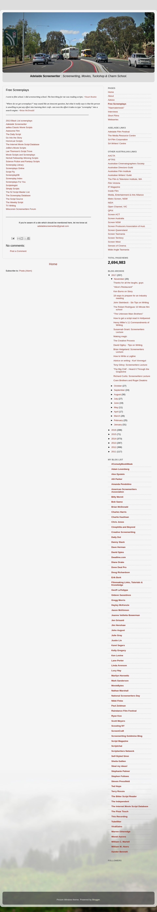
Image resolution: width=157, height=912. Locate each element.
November (119, 279)
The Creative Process (124, 340)
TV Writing (11, 205)
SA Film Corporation (118, 139)
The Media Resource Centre (122, 135)
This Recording (119, 816)
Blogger (96, 899)
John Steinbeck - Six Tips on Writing (131, 302)
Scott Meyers (118, 721)
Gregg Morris (118, 600)
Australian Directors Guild (120, 167)
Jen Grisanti (117, 620)
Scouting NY (117, 726)
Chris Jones (117, 522)
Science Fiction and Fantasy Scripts (23, 161)
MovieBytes (117, 685)
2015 (114, 434)
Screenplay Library (15, 165)
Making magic (120, 336)
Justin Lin (116, 640)
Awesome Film (13, 131)
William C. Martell (120, 841)
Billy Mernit (117, 497)
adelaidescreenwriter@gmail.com (53, 226)
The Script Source (14, 199)
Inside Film (113, 191)
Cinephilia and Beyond (123, 527)
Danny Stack (118, 542)
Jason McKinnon (120, 610)
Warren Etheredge (120, 831)
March (117, 416)
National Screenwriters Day (125, 696)
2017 (114, 275)
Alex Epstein (118, 474)
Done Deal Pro (118, 567)
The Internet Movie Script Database (22, 144)
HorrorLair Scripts (14, 141)
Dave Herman (118, 547)
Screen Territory (115, 238)
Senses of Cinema (117, 245)
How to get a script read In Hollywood (131, 318)
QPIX (110, 210)
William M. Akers (120, 846)
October (118, 386)
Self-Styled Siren (120, 756)
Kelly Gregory (118, 650)
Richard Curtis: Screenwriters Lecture (131, 376)
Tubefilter (116, 821)
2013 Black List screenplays (19, 120)
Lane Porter (117, 660)
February (118, 420)
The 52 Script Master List (18, 192)
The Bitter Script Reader (124, 796)
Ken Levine (117, 655)
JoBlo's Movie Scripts (16, 148)
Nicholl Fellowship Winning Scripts (22, 158)
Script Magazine (119, 741)
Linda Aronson (119, 665)
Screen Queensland (117, 230)
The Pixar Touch (119, 811)
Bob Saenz (117, 502)
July (116, 398)
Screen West (114, 242)
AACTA (111, 155)
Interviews (113, 111)
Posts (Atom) (25, 271)
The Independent (120, 801)
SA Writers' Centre (117, 143)
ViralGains (116, 826)
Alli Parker (116, 479)
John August (118, 630)
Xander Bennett (119, 851)
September (119, 390)
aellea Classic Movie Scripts (19, 127)
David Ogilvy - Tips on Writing (127, 345)
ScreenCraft (117, 731)
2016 (114, 430)
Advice (111, 100)
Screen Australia (116, 218)
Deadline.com (118, 557)
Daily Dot (116, 537)
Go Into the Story (14, 137)
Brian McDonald (27, 110)
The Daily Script (13, 134)
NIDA (110, 202)
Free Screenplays (117, 104)
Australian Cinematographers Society (126, 163)
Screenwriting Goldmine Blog (126, 736)
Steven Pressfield (120, 781)
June (116, 403)
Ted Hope (116, 786)
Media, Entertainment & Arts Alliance (126, 195)
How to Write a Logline (124, 356)
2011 (114, 451)
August (118, 394)
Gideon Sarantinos (121, 595)
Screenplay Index (14, 178)
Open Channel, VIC (117, 206)
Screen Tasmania (116, 234)
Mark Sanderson (120, 680)
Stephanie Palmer (120, 771)
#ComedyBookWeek (122, 464)
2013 (114, 443)
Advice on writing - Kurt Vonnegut (129, 360)
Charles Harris (118, 512)
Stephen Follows (120, 776)
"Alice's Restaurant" (123, 287)
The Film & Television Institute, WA (125, 179)
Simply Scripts (12, 188)
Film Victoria (114, 183)
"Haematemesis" (116, 108)
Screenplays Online (15, 168)
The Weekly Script (14, 202)
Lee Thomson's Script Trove (19, 151)
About (111, 96)
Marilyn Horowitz (120, 675)
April (116, 411)
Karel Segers (118, 645)
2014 (114, 438)
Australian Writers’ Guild (119, 175)
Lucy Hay (116, 670)
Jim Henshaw (118, 625)
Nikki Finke (117, 701)
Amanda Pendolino (121, 484)
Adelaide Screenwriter (16, 124)
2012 (114, 447)
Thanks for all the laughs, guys (128, 282)
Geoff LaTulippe (119, 590)
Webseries (113, 119)
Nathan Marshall (119, 690)
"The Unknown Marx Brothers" (128, 314)
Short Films (113, 115)
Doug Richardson (120, 572)
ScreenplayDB (12, 175)
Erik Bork (116, 577)
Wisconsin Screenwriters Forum (21, 209)
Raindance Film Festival (124, 711)
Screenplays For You (16, 182)
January (118, 424)
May (116, 407)
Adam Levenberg (120, 469)
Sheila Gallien (118, 761)
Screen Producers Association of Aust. (126, 226)
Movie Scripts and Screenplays (20, 155)
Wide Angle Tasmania (118, 249)
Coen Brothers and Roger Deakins (130, 380)
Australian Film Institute (119, 171)
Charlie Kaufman (120, 517)
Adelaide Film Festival (119, 131)
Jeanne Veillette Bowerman (125, 615)
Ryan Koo (116, 716)
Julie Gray (116, 635)
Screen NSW (114, 222)
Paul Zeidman (118, 705)
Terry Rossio (118, 791)
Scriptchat (116, 746)
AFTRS (111, 159)
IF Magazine (114, 187)
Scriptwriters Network (122, 751)
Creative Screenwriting (123, 532)
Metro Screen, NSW (118, 199)
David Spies (117, 552)
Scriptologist (11, 185)
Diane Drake (117, 562)
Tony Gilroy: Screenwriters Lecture (130, 365)
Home (53, 264)
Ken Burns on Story (123, 291)
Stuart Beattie (90, 97)
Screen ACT (114, 214)
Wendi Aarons (118, 836)
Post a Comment (18, 251)
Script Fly (10, 172)
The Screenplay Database (18, 195)
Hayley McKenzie (120, 605)
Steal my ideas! (119, 766)
